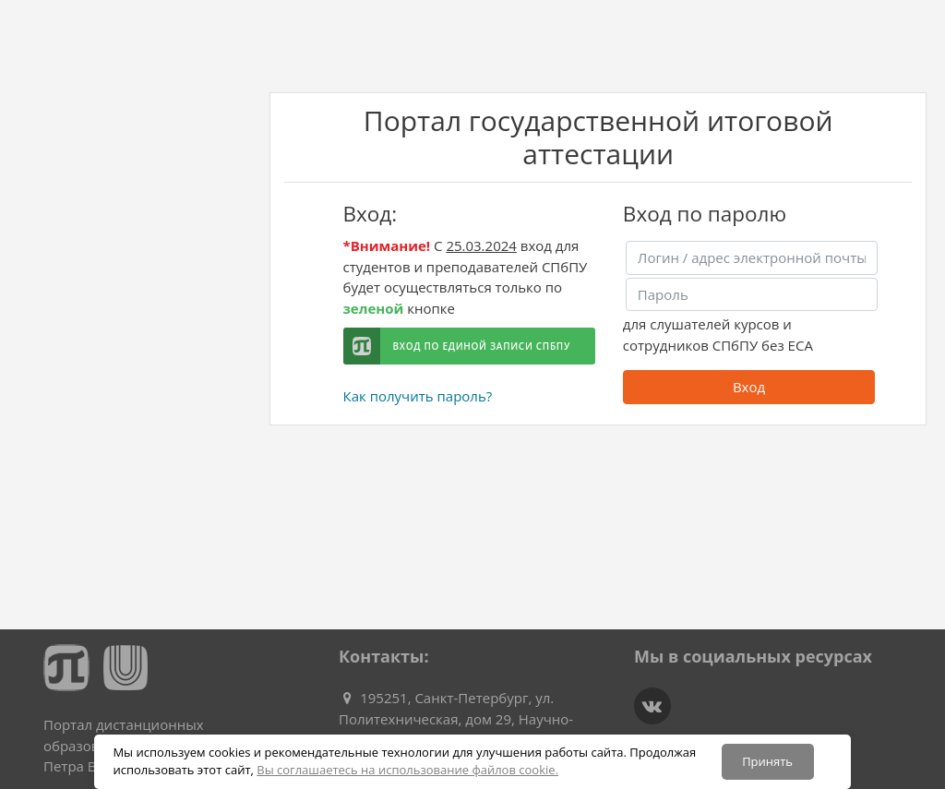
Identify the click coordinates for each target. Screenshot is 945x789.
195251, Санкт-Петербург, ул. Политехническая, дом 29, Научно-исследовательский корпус (456, 718)
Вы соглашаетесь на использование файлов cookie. (407, 769)
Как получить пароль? (418, 396)
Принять (767, 761)
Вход (749, 386)
